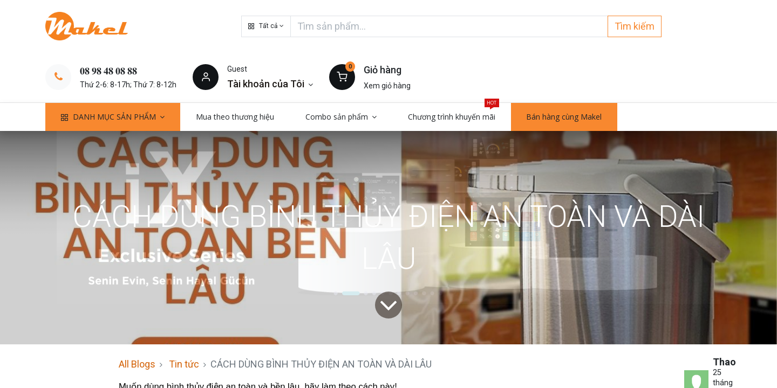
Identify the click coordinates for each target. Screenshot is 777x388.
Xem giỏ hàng (387, 85)
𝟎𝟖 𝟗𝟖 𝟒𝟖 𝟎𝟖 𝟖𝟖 (108, 71)
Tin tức (184, 364)
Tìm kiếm (635, 26)
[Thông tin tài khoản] (270, 84)
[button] (266, 26)
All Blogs (137, 364)
